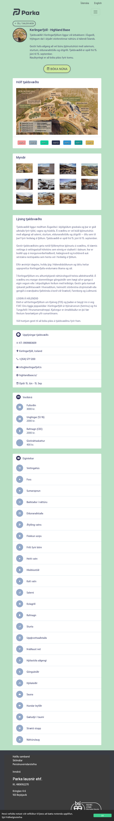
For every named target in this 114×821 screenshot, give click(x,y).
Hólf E (67, 142)
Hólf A (21, 142)
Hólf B (33, 142)
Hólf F (78, 142)
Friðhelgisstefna (14, 817)
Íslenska (85, 3)
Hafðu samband (21, 756)
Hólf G (89, 142)
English (98, 3)
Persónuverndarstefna (24, 764)
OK (102, 815)
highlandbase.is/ (28, 375)
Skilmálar (17, 760)
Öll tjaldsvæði (24, 23)
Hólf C (44, 142)
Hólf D (56, 142)
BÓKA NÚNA (57, 68)
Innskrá (17, 771)
